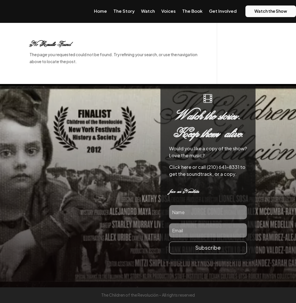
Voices (168, 11)
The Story (124, 11)
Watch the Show (270, 11)
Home (100, 11)
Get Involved (223, 11)
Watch (148, 11)
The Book (192, 11)
